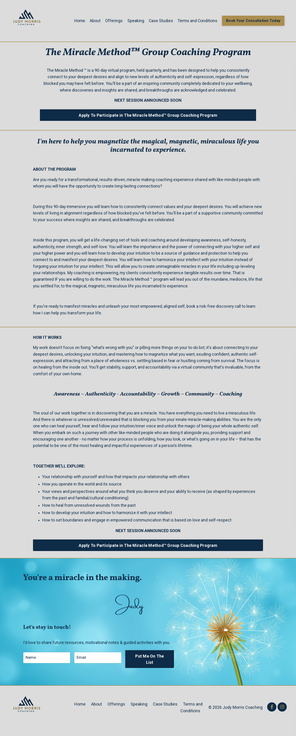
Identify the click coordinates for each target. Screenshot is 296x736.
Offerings (112, 20)
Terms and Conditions (196, 20)
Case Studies (159, 20)
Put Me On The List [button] (150, 665)
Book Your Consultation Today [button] (252, 20)
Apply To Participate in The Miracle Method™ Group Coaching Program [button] (148, 115)
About (93, 20)
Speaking (134, 20)
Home (78, 20)
